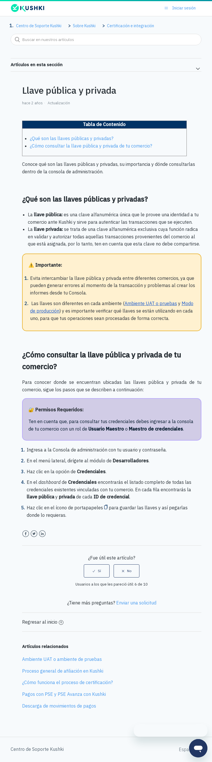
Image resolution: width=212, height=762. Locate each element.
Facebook (25, 533)
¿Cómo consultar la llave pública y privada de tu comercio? (91, 146)
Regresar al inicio (42, 622)
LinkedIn (42, 533)
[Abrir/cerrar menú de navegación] (166, 8)
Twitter (34, 533)
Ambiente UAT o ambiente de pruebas (62, 659)
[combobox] (106, 39)
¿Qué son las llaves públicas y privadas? (71, 138)
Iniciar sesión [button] (184, 8)
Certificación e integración (130, 25)
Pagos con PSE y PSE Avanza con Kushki (64, 694)
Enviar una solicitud (136, 603)
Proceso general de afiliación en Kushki (62, 671)
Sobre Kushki (84, 25)
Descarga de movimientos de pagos (59, 706)
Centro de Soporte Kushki (38, 25)
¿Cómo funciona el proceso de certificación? (67, 682)
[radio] (97, 571)
